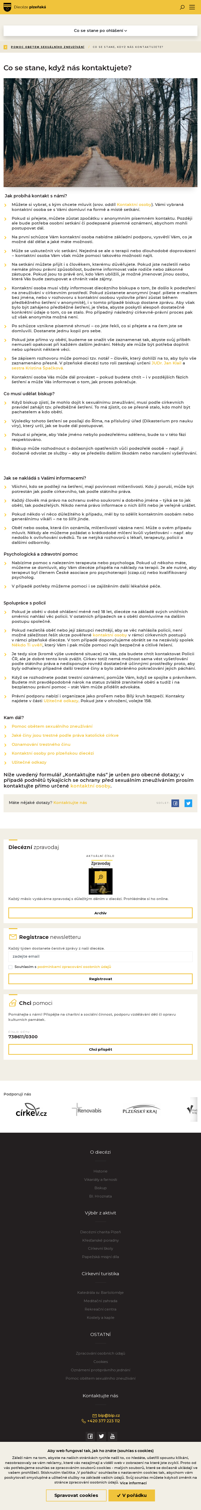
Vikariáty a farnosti (100, 1183)
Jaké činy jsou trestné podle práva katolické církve (65, 736)
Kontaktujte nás (69, 802)
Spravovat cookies (76, 1495)
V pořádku (132, 1495)
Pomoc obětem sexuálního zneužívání (158, 47)
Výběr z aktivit (100, 1216)
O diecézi (100, 1155)
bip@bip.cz (106, 1419)
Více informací (133, 1483)
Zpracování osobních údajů (100, 1357)
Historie (100, 1174)
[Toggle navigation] (192, 7)
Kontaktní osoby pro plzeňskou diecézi (53, 753)
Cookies (100, 1365)
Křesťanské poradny (100, 1243)
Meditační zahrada (100, 1304)
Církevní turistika (100, 1277)
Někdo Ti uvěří (27, 646)
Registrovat (100, 980)
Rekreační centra (100, 1312)
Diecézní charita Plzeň (100, 1235)
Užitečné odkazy (61, 701)
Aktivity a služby (62, 47)
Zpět (12, 47)
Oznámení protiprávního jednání (100, 1373)
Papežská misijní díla (100, 1260)
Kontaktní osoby (134, 206)
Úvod (32, 47)
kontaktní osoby (110, 636)
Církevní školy (100, 1252)
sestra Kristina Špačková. (38, 369)
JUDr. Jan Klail (166, 364)
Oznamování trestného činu (41, 744)
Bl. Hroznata (100, 1199)
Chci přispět (100, 1051)
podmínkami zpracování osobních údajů (75, 968)
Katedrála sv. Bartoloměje (100, 1296)
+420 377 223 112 (100, 1424)
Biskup (100, 1191)
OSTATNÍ (100, 1338)
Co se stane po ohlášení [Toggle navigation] (100, 30)
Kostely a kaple (100, 1321)
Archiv (100, 913)
